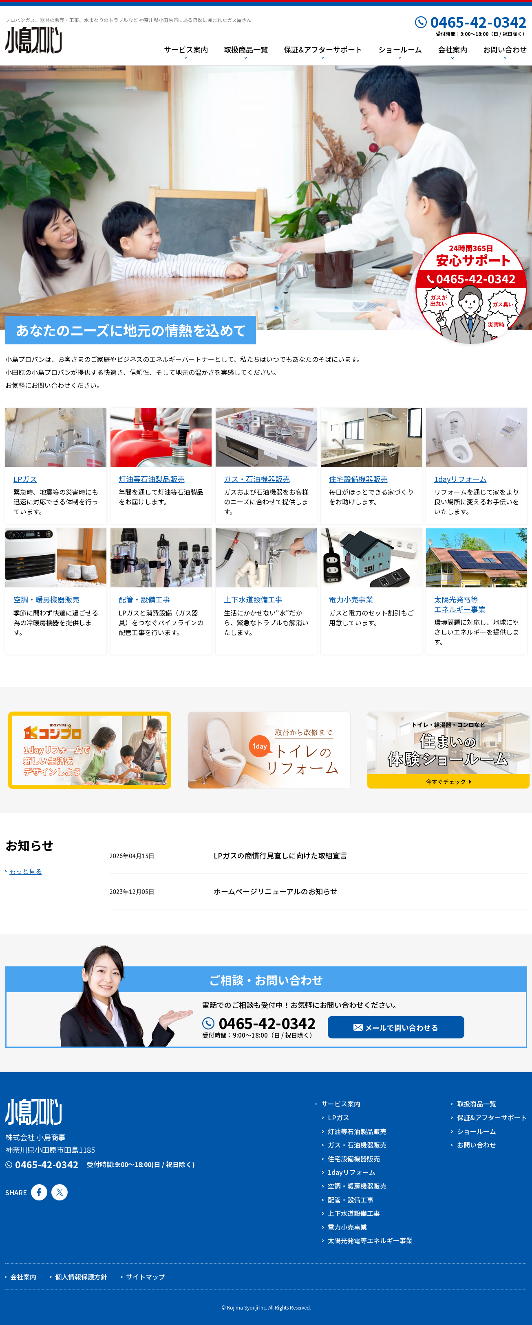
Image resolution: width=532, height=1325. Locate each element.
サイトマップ (145, 1276)
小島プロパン (33, 40)
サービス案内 (340, 1103)
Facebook (39, 1192)
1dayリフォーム (460, 478)
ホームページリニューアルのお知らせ (276, 891)
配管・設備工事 (144, 599)
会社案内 (23, 1276)
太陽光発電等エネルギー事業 (460, 604)
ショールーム (476, 1131)
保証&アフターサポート (492, 1117)
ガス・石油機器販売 (257, 478)
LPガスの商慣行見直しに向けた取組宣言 (280, 855)
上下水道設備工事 (253, 599)
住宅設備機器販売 (358, 478)
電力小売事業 (351, 599)
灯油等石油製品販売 (152, 478)
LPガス (25, 478)
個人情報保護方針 (81, 1276)
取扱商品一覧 (476, 1103)
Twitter (59, 1192)
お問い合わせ (476, 1145)
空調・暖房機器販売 (46, 599)
